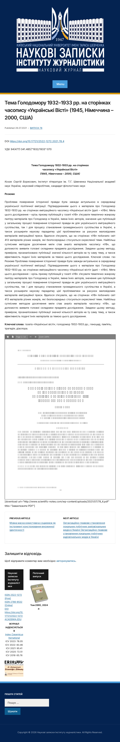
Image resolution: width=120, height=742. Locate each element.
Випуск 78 (36, 128)
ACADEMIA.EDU (13, 619)
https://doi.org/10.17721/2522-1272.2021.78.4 (37, 141)
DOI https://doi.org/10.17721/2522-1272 (14, 612)
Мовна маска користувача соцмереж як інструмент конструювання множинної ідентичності (33, 526)
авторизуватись (66, 560)
